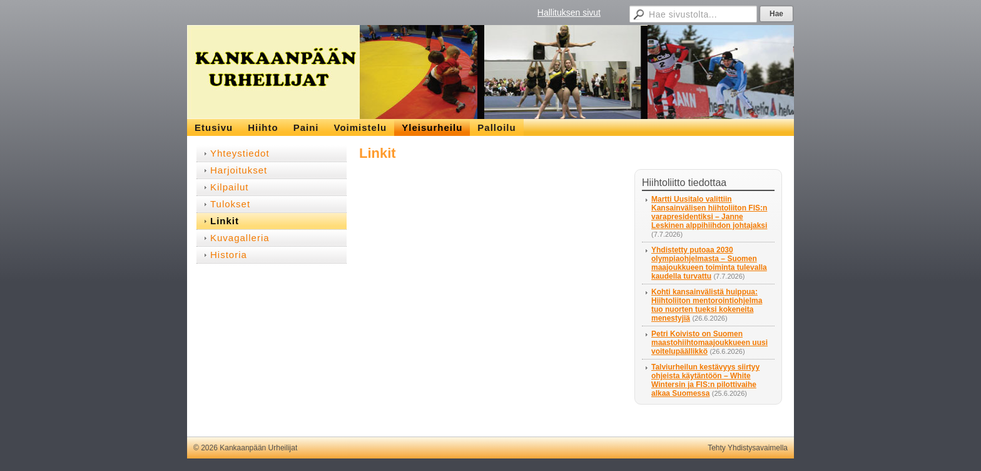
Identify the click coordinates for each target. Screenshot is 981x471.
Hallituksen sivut (569, 13)
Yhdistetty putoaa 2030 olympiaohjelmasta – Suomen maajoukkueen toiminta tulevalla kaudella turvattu (709, 263)
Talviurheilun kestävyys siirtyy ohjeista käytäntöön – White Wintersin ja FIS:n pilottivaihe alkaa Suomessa (705, 380)
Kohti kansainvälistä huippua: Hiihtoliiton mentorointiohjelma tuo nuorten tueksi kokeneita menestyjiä (706, 305)
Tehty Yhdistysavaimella (748, 447)
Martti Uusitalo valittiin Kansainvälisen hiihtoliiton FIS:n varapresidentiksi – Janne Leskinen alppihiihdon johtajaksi (709, 212)
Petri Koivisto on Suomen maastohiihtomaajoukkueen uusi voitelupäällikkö (709, 342)
